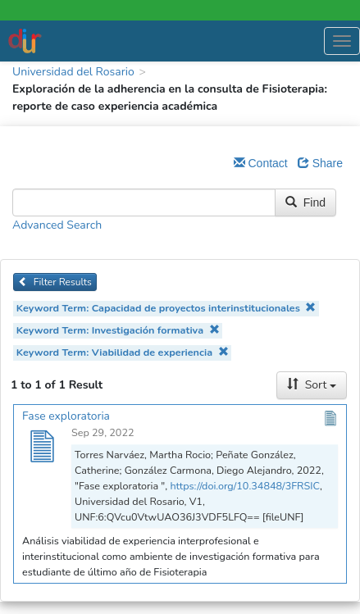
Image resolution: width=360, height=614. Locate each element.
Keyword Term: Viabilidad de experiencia (122, 352)
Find (305, 202)
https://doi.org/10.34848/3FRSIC (245, 486)
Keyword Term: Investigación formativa (118, 330)
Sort (311, 385)
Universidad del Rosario (73, 72)
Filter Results (55, 282)
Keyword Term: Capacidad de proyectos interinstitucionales (166, 308)
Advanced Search (57, 225)
